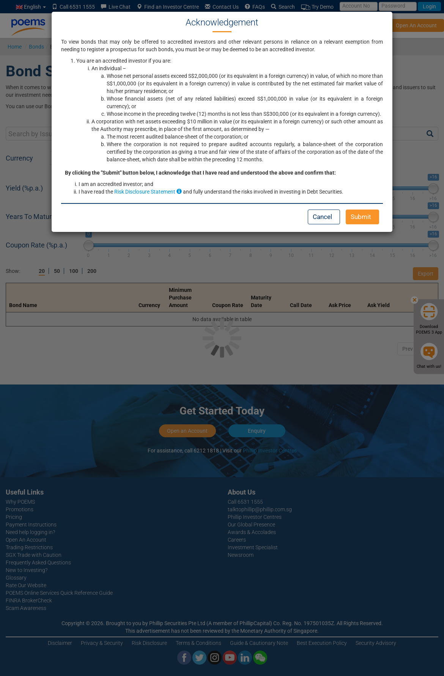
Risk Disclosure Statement (148, 192)
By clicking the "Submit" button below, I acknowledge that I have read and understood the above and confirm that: (200, 173)
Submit (361, 217)
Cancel (322, 217)
